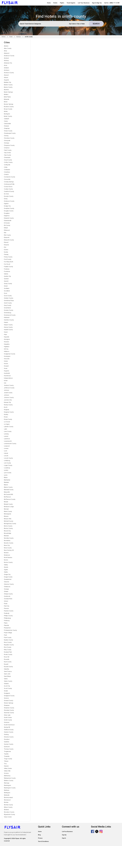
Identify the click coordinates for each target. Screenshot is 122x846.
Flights (62, 3)
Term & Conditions (43, 841)
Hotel (10, 36)
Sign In (64, 838)
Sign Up (64, 835)
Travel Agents (71, 3)
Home (49, 3)
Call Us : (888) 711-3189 (111, 3)
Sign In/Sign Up (97, 3)
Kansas (18, 36)
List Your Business (84, 3)
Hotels (55, 3)
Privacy (40, 838)
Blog (39, 835)
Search (96, 24)
